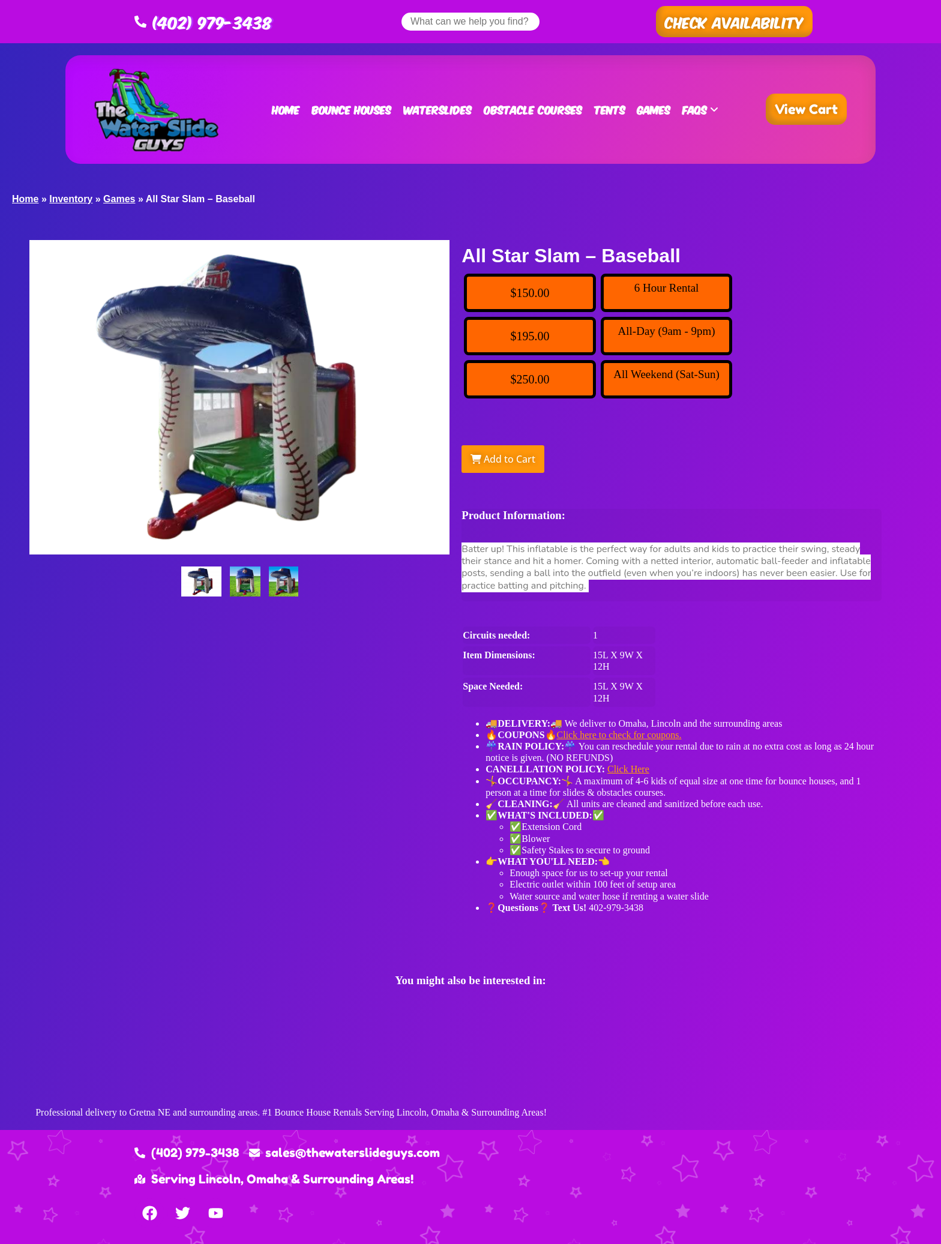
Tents (609, 109)
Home (285, 109)
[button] (734, 21)
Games (653, 109)
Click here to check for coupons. (619, 735)
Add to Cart (502, 459)
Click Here (628, 769)
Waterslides (437, 109)
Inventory (70, 199)
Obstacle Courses (533, 109)
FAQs (700, 109)
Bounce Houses (351, 109)
